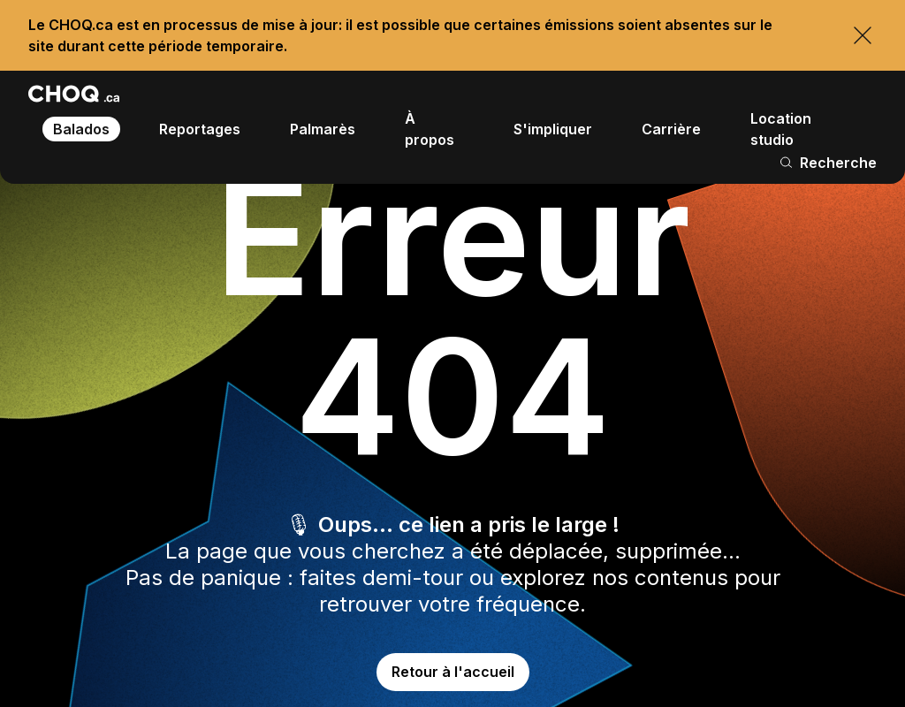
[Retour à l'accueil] (73, 94)
